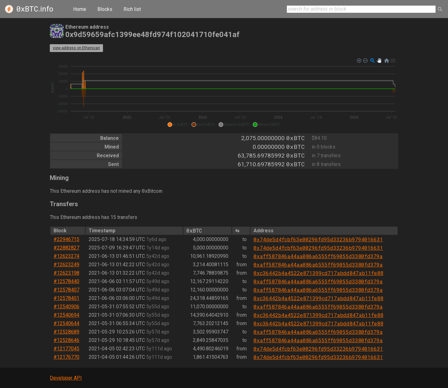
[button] (177, 124)
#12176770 (66, 357)
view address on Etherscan (76, 48)
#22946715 (66, 239)
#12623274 (66, 256)
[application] (224, 93)
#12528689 (66, 332)
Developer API (66, 378)
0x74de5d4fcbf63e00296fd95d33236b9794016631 (318, 239)
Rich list (132, 9)
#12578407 (66, 290)
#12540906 (66, 307)
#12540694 (66, 315)
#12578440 (66, 281)
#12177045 (66, 349)
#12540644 (66, 323)
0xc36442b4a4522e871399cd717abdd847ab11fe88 (318, 273)
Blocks (104, 9)
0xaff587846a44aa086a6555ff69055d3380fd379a (318, 256)
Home (79, 9)
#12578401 (66, 298)
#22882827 (66, 248)
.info (34, 9)
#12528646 (66, 340)
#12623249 (66, 264)
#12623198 (66, 273)
